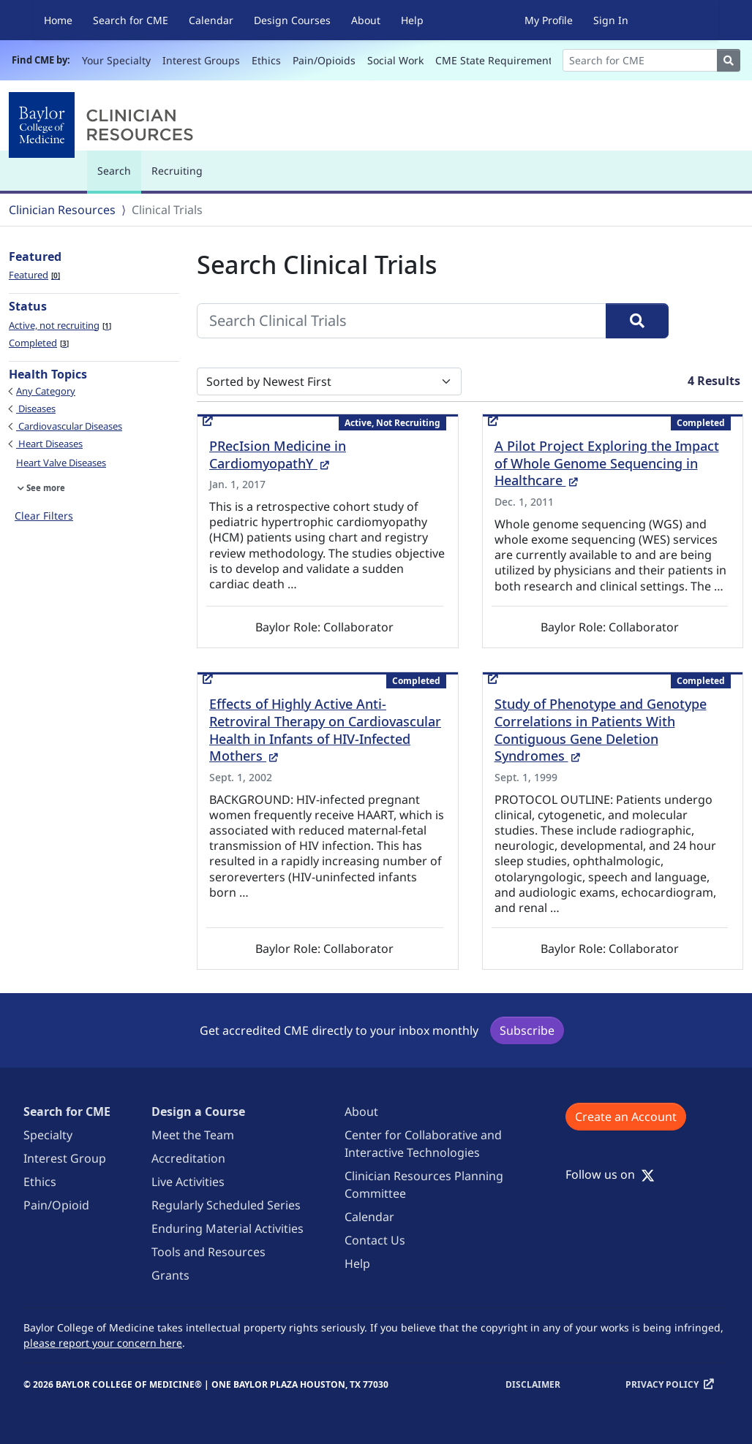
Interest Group (64, 1158)
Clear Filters (44, 515)
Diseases (36, 408)
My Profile (548, 20)
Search (118, 177)
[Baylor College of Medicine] (104, 125)
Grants (170, 1275)
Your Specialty (116, 60)
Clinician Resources (62, 210)
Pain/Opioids (324, 60)
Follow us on (610, 1174)
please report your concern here (102, 1343)
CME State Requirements (496, 60)
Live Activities (188, 1182)
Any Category (45, 391)
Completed (39, 342)
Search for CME (130, 20)
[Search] (640, 60)
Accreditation (188, 1158)
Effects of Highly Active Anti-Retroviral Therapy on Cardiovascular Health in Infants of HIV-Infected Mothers (325, 730)
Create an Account (626, 1117)
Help (412, 20)
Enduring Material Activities (227, 1228)
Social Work (395, 60)
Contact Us (375, 1240)
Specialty (47, 1135)
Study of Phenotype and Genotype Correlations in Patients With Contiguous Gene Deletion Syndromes (601, 730)
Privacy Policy (662, 1384)
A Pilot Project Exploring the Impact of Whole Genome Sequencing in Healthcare (607, 463)
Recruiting (177, 171)
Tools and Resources (208, 1252)
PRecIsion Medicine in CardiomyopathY (277, 454)
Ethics (266, 60)
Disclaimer (532, 1384)
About (365, 20)
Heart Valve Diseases (61, 462)
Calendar (211, 20)
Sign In (610, 20)
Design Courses (292, 20)
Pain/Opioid (56, 1205)
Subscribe (527, 1030)
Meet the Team (192, 1135)
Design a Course (198, 1111)
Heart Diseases (49, 443)
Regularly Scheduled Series (226, 1205)
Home (58, 20)
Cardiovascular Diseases (69, 426)
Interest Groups (201, 60)
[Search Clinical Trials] (401, 320)
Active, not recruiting (60, 325)
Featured (34, 274)
